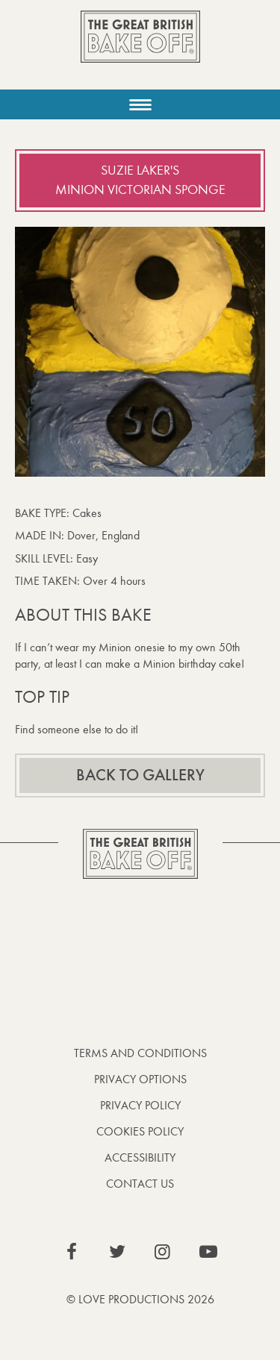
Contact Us (140, 1183)
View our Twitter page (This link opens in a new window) (117, 1252)
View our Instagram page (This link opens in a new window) (163, 1252)
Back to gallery (140, 775)
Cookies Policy (140, 1131)
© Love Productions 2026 (140, 1299)
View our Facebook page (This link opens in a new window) (72, 1252)
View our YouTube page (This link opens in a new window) (208, 1252)
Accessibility (140, 1157)
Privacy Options (140, 1079)
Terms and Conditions (140, 1053)
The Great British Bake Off (140, 49)
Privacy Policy (140, 1105)
